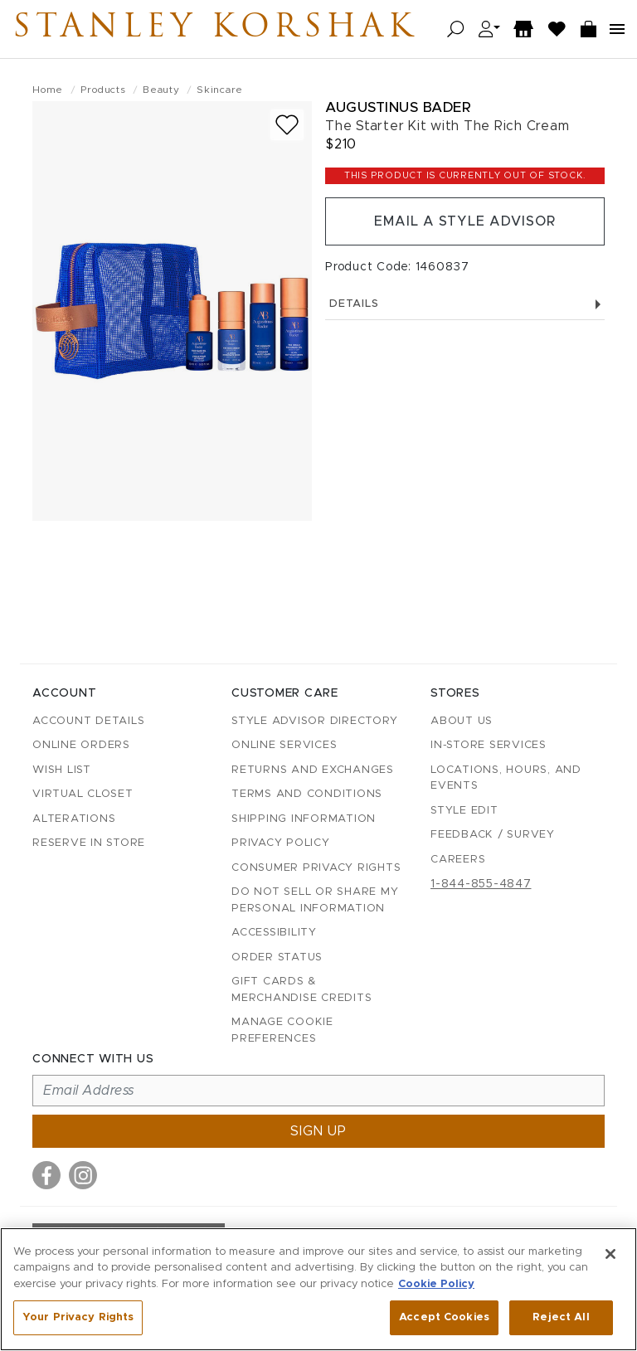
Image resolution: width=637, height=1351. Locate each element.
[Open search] (455, 29)
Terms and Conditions (306, 794)
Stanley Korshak (214, 29)
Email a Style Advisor (465, 221)
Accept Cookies (444, 1317)
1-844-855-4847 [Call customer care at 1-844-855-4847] (481, 884)
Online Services (284, 745)
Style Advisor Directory (314, 721)
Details (465, 304)
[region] (318, 1289)
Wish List (61, 770)
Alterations (73, 819)
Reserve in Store (88, 843)
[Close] (610, 1254)
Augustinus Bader (398, 107)
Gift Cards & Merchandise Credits (301, 990)
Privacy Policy (280, 843)
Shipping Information (303, 819)
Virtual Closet (83, 794)
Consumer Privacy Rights (316, 868)
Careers (457, 859)
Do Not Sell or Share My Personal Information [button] (314, 900)
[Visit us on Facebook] (46, 1175)
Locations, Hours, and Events (505, 778)
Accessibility (274, 932)
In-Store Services (488, 745)
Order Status (277, 957)
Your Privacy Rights (78, 1317)
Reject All (560, 1317)
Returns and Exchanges (312, 770)
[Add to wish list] (287, 124)
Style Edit (464, 810)
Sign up (318, 1131)
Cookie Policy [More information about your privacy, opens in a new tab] (436, 1284)
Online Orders (81, 745)
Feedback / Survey (492, 834)
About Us (461, 721)
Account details (88, 721)
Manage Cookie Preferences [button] (282, 1030)
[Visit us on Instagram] (83, 1175)
